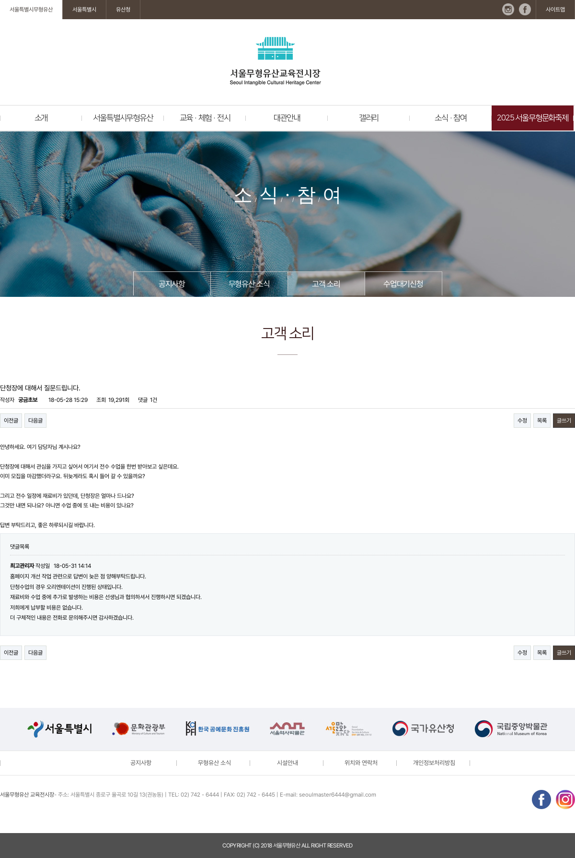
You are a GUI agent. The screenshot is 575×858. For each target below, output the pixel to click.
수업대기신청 (403, 284)
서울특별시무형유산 (31, 9)
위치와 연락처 (361, 762)
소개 (41, 118)
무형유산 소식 (249, 284)
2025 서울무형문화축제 (532, 118)
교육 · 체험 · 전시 (205, 118)
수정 (522, 420)
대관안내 (287, 118)
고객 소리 (326, 284)
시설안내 (287, 762)
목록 (542, 420)
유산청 (123, 9)
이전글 (11, 420)
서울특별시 (84, 9)
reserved (340, 845)
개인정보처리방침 (434, 762)
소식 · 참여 (451, 118)
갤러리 (369, 118)
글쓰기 (564, 420)
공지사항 (172, 284)
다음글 (35, 420)
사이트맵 (555, 9)
